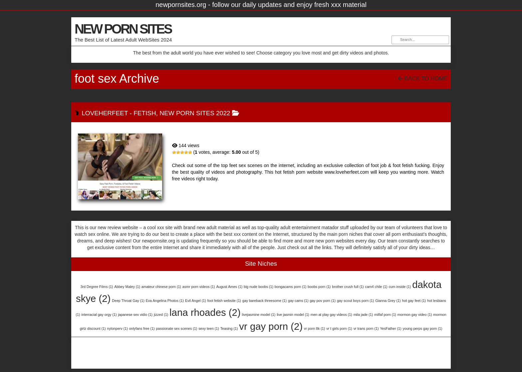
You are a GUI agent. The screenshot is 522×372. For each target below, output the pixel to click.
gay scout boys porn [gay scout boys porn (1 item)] (355, 301)
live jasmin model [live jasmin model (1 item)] (293, 315)
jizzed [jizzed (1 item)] (161, 315)
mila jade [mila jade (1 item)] (363, 315)
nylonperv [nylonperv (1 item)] (117, 328)
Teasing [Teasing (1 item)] (229, 328)
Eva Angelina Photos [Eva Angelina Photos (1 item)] (165, 301)
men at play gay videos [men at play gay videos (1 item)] (331, 315)
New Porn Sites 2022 (194, 113)
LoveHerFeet (105, 113)
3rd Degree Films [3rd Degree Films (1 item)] (97, 287)
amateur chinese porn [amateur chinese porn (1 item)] (161, 287)
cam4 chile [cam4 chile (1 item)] (376, 287)
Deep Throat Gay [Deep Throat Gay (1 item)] (128, 301)
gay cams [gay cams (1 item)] (298, 301)
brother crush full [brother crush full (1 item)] (348, 287)
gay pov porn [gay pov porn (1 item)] (323, 301)
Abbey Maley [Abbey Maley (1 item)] (127, 287)
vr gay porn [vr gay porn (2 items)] (271, 326)
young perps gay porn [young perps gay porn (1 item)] (422, 328)
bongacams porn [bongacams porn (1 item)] (290, 287)
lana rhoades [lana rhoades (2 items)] (205, 312)
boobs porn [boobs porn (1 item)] (319, 287)
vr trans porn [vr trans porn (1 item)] (366, 328)
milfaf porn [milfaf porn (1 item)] (385, 315)
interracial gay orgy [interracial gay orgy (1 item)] (99, 315)
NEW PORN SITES (123, 29)
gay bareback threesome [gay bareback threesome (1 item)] (264, 301)
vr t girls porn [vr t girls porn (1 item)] (339, 328)
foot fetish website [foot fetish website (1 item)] (224, 301)
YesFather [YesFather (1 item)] (390, 328)
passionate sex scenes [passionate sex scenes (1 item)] (176, 328)
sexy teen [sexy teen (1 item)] (208, 328)
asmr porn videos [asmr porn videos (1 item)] (198, 287)
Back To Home (422, 78)
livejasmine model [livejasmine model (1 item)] (259, 315)
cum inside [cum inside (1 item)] (400, 287)
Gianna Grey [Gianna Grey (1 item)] (387, 301)
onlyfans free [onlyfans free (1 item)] (142, 328)
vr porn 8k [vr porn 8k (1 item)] (314, 328)
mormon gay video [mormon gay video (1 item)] (414, 315)
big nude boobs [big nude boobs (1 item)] (258, 287)
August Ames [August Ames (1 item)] (229, 287)
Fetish (144, 113)
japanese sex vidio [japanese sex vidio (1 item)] (135, 315)
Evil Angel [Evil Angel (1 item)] (195, 301)
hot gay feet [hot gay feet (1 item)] (414, 301)
